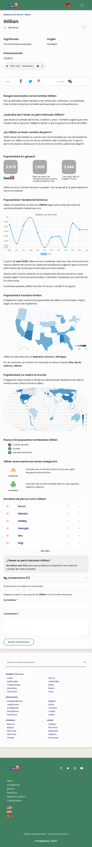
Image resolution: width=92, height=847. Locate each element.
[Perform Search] (84, 662)
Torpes (51, 711)
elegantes (13, 472)
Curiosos (52, 707)
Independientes (15, 701)
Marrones (11, 730)
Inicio (10, 780)
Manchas (11, 734)
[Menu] (82, 5)
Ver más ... (46, 551)
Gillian (27, 14)
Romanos (53, 727)
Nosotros (12, 792)
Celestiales (53, 681)
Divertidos (12, 688)
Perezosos (12, 714)
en (10, 807)
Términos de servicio (58, 834)
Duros (51, 704)
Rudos (51, 688)
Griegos (52, 724)
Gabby (22, 521)
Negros (10, 727)
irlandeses (13, 486)
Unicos (51, 678)
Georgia (23, 528)
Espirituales (12, 681)
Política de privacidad (34, 834)
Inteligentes (13, 707)
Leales (51, 714)
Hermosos (12, 691)
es (10, 811)
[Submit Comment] (19, 642)
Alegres (52, 701)
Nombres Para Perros (13, 14)
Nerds (51, 684)
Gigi (20, 543)
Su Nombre (11, 600)
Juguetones (13, 704)
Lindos (10, 678)
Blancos (11, 724)
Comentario (11, 613)
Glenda (23, 513)
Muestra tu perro (16, 796)
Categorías (13, 784)
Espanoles (53, 730)
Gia (20, 535)
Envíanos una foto (17, 565)
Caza (50, 691)
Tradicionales (13, 684)
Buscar (11, 788)
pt (10, 816)
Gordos (10, 737)
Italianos (52, 734)
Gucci (22, 506)
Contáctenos (14, 800)
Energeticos (13, 711)
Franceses (53, 737)
